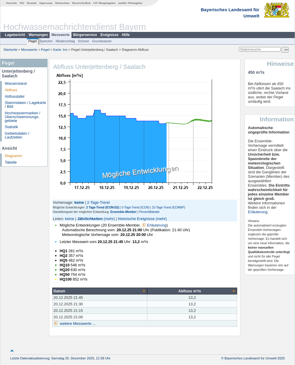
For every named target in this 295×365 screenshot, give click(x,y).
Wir (22, 2)
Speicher (46, 41)
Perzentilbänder (149, 212)
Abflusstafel (14, 96)
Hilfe (126, 35)
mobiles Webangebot (130, 2)
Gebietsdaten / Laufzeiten (17, 135)
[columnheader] (100, 291)
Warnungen (38, 35)
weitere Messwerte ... (77, 323)
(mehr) (109, 218)
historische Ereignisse (136, 218)
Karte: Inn (60, 49)
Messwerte (60, 35)
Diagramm (13, 156)
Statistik (11, 127)
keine (69, 218)
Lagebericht (15, 35)
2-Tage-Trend (98, 202)
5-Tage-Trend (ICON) (135, 207)
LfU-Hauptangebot (104, 2)
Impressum (45, 2)
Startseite (11, 2)
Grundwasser (102, 41)
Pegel (32, 41)
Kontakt (32, 2)
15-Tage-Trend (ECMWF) (168, 207)
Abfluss (11, 90)
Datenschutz (62, 2)
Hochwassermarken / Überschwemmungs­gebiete (22, 117)
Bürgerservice (85, 35)
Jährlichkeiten (89, 218)
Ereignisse (109, 35)
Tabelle (11, 162)
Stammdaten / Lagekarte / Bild (25, 104)
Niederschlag (65, 41)
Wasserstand (16, 83)
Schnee (83, 41)
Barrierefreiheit (81, 2)
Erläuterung (154, 225)
